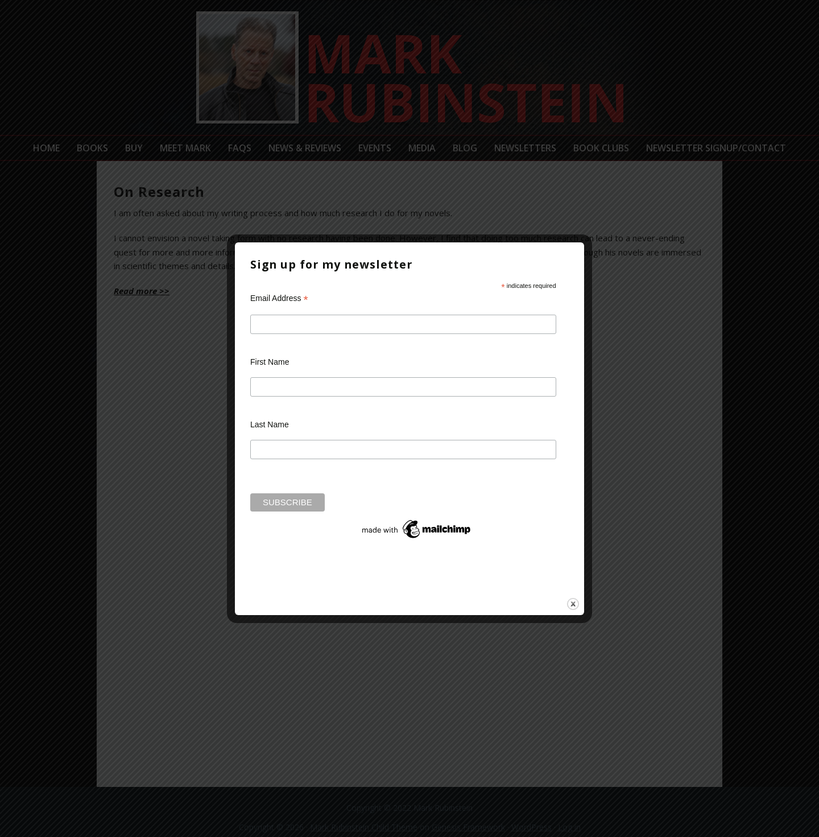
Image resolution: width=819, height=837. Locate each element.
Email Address (279, 298)
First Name (269, 361)
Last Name (269, 424)
